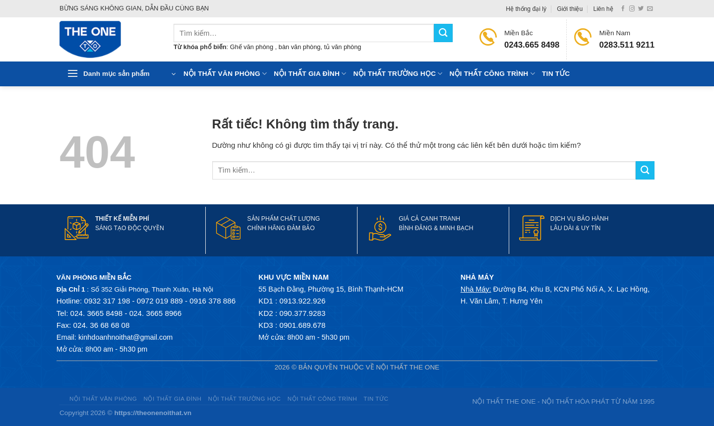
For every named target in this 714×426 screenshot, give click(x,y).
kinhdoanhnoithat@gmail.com (125, 337)
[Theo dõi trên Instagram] (632, 9)
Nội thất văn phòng (225, 73)
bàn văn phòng (300, 47)
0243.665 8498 (531, 45)
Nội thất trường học (398, 73)
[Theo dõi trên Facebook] (623, 9)
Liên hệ (603, 8)
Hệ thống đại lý (526, 8)
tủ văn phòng (342, 47)
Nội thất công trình (492, 73)
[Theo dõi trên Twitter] (641, 9)
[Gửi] (443, 33)
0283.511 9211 (626, 45)
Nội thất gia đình (310, 73)
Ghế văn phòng (252, 47)
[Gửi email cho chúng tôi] (650, 9)
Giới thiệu (570, 8)
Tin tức (556, 73)
